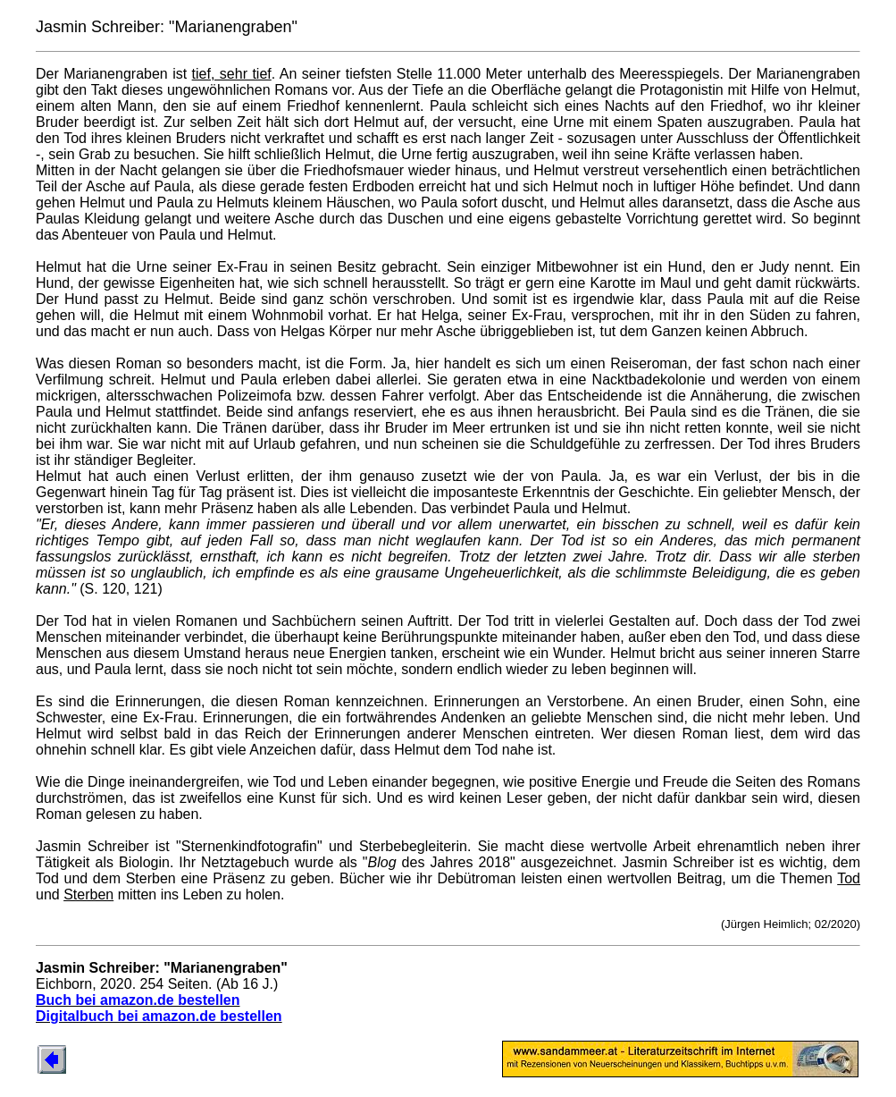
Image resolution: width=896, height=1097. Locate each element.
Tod (848, 878)
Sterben (88, 894)
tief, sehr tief (232, 73)
